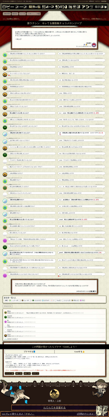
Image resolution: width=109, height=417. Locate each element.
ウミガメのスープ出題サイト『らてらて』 (13, 1)
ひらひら (12, 164)
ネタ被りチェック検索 (34, 13)
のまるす (12, 124)
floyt (11, 158)
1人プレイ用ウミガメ (18, 414)
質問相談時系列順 (7, 306)
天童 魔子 (88, 43)
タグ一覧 (22, 13)
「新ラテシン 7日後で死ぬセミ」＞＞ (93, 19)
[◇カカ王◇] (14, 339)
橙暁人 (11, 184)
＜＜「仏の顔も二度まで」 (11, 19)
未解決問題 (7, 13)
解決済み (15, 13)
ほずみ (11, 130)
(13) (11, 140)
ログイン (97, 1)
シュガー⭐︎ (11, 51)
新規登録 (103, 1)
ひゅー (10, 64)
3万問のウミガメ (92, 414)
